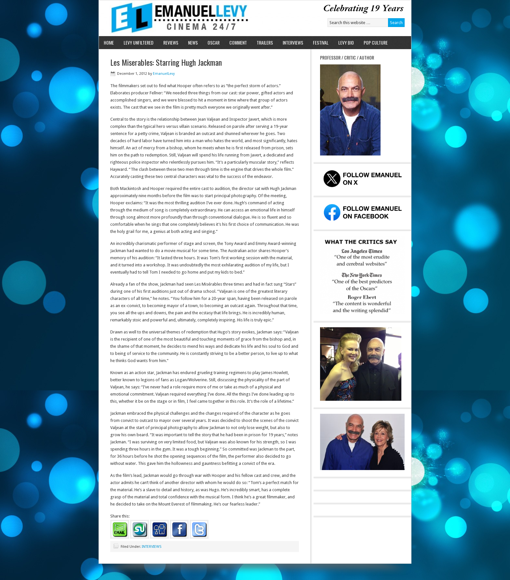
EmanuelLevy (164, 74)
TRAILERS (265, 42)
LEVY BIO (346, 42)
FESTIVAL (321, 42)
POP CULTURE (376, 42)
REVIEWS (170, 42)
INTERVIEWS (293, 42)
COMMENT (238, 42)
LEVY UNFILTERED (139, 42)
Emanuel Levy (174, 18)
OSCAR (214, 42)
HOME (109, 42)
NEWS (193, 42)
